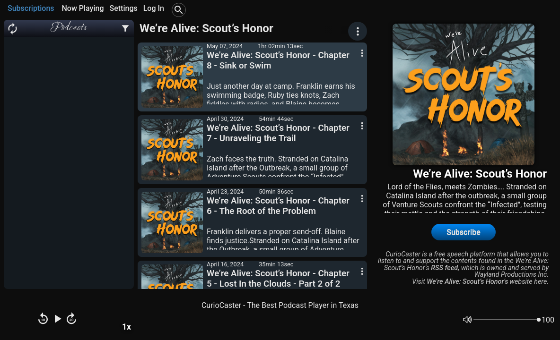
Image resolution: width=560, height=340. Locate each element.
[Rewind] (43, 320)
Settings (123, 8)
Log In (153, 8)
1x (126, 327)
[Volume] (507, 320)
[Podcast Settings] (125, 28)
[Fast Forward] (71, 320)
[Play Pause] (57, 320)
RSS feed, (445, 268)
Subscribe (463, 232)
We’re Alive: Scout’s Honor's (467, 282)
